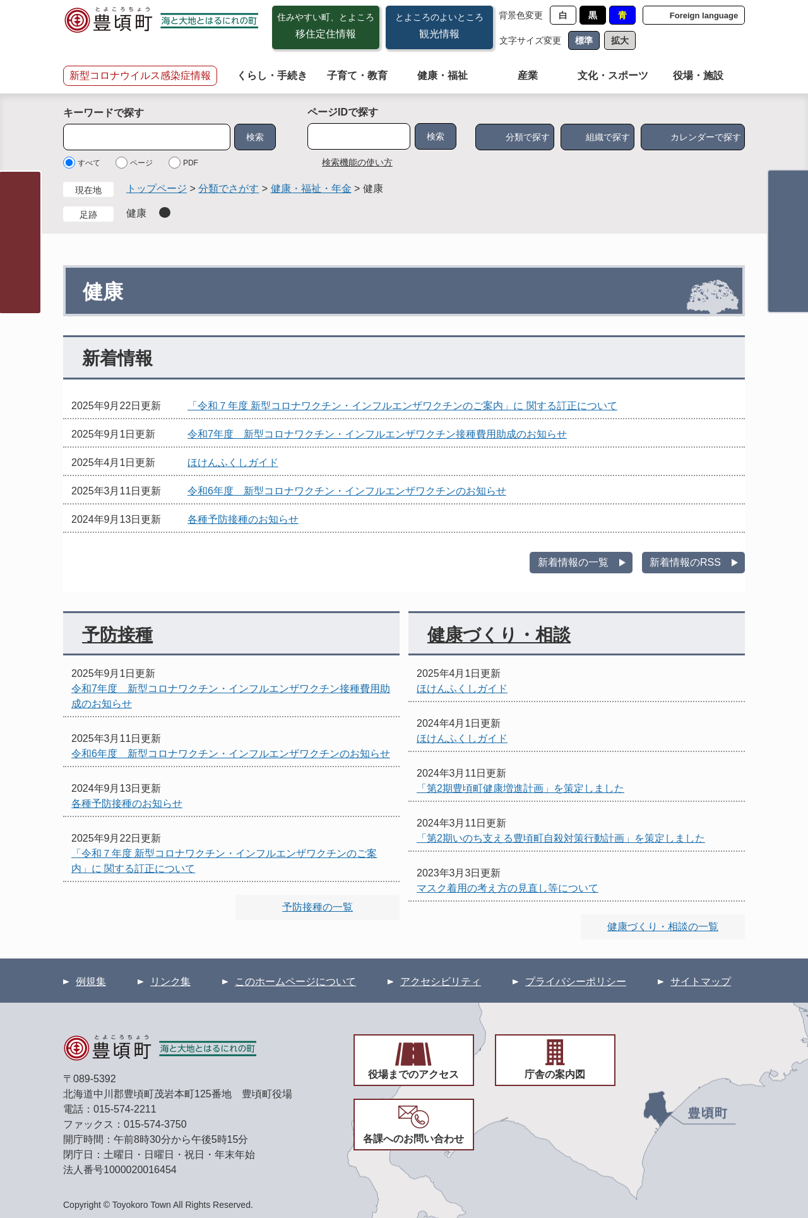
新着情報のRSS (685, 562)
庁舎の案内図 (555, 1074)
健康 (136, 213)
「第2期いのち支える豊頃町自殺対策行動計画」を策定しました (561, 838)
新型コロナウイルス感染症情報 (140, 75)
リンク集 (170, 981)
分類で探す (528, 137)
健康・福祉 (442, 75)
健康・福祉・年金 (311, 188)
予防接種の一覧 (317, 907)
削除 (164, 212)
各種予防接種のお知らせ (243, 519)
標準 (584, 40)
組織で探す (608, 137)
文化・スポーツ (613, 75)
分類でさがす (228, 188)
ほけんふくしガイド (232, 462)
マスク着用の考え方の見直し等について (507, 888)
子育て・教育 (357, 75)
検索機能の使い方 (357, 162)
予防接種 (117, 635)
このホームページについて (295, 981)
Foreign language (704, 15)
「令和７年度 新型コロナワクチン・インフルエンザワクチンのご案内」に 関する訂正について (402, 405)
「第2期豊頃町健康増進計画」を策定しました (520, 788)
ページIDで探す (342, 112)
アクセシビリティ (440, 981)
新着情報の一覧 (573, 562)
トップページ (156, 188)
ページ (141, 162)
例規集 (91, 981)
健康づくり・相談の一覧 (662, 926)
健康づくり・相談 (499, 635)
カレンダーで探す (705, 137)
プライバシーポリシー (575, 981)
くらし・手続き (272, 75)
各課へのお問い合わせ (413, 1138)
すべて (89, 162)
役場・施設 (698, 75)
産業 (528, 75)
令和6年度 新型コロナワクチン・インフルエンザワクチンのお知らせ (346, 491)
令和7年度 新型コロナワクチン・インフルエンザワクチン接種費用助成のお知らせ (377, 434)
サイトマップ (700, 981)
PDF (190, 162)
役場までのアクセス (413, 1074)
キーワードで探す (103, 112)
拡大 (620, 40)
